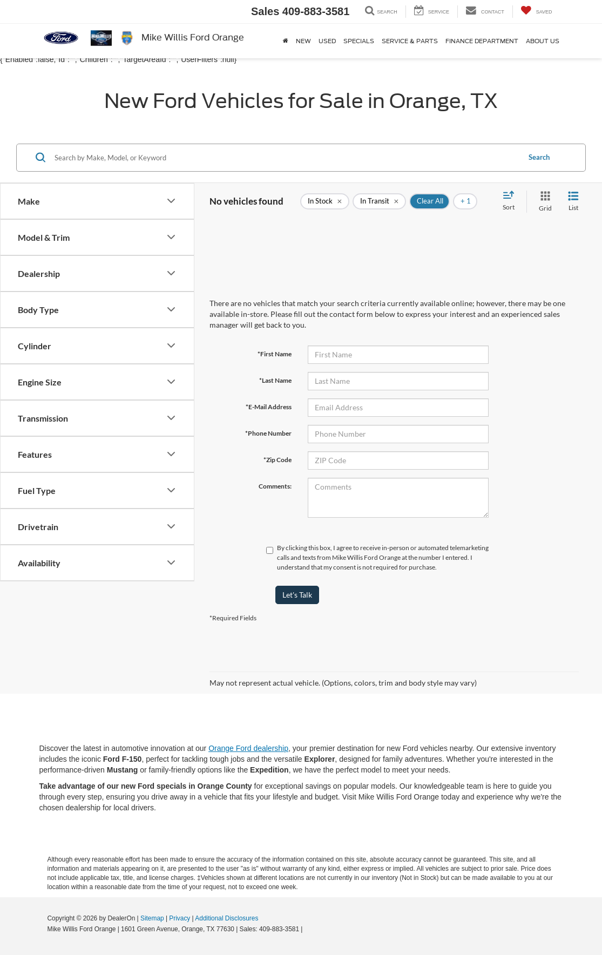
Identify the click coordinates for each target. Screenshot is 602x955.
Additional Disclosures (226, 918)
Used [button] (327, 41)
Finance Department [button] (481, 41)
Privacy (179, 918)
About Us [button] (542, 41)
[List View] (573, 202)
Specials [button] (358, 41)
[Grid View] (543, 202)
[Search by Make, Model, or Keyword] (285, 158)
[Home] (285, 41)
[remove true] (324, 201)
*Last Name (275, 380)
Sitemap (152, 918)
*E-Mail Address (269, 407)
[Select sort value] (511, 201)
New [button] (303, 41)
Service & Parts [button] (410, 41)
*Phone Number (268, 433)
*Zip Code (277, 460)
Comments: (275, 486)
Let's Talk (297, 594)
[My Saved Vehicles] (536, 11)
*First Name (275, 354)
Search (539, 157)
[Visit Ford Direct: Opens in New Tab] (307, 929)
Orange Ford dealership (248, 748)
